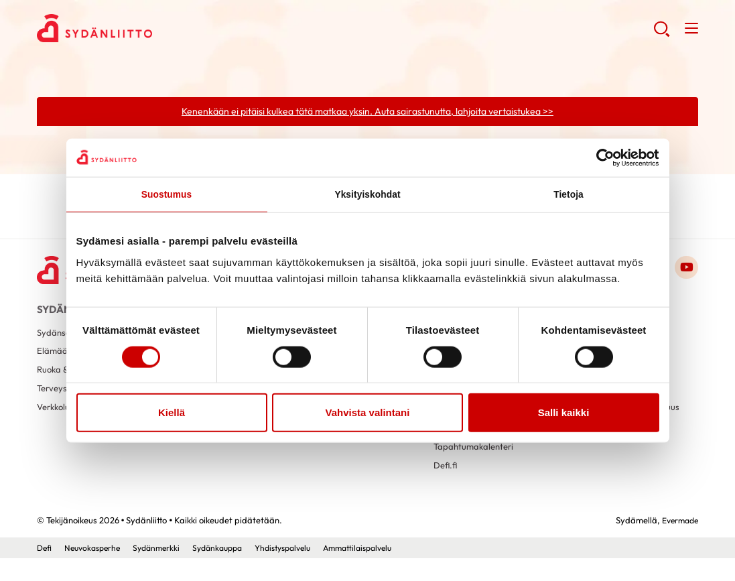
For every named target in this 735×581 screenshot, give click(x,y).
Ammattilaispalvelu (383, 570)
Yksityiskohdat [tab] (367, 195)
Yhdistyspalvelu (301, 570)
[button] (660, 33)
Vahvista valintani (368, 413)
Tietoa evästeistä (602, 455)
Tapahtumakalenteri (476, 466)
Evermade (677, 542)
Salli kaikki (564, 413)
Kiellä (171, 413)
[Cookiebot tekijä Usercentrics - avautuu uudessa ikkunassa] (600, 157)
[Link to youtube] (685, 270)
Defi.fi (445, 486)
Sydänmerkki (164, 570)
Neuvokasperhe (96, 570)
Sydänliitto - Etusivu (144, 31)
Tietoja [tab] (568, 195)
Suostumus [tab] (166, 195)
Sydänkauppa (461, 446)
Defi (45, 570)
